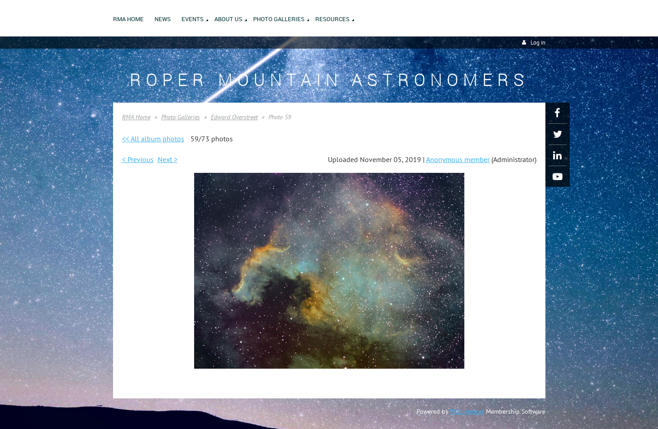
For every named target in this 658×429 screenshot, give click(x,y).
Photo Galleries (180, 117)
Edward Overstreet (234, 117)
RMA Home (136, 117)
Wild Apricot (467, 411)
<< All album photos (153, 138)
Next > (167, 159)
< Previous (138, 159)
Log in (538, 42)
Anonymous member (458, 159)
